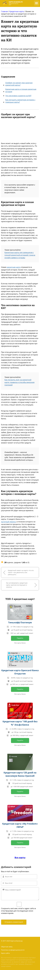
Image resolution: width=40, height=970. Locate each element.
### (36, 2)
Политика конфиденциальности (12, 950)
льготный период (8, 521)
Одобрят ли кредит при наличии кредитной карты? (19, 84)
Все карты (20, 857)
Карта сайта (5, 953)
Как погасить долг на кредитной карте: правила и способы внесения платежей (19, 382)
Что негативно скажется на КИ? (18, 95)
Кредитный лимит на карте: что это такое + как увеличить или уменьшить (21, 572)
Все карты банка (20, 643)
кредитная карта (13, 267)
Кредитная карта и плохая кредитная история (20, 90)
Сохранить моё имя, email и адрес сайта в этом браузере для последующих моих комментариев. (18, 910)
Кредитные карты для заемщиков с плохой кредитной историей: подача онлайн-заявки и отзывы (19, 255)
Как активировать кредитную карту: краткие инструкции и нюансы (17, 585)
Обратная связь (7, 947)
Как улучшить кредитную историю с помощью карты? (20, 101)
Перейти (20, 638)
